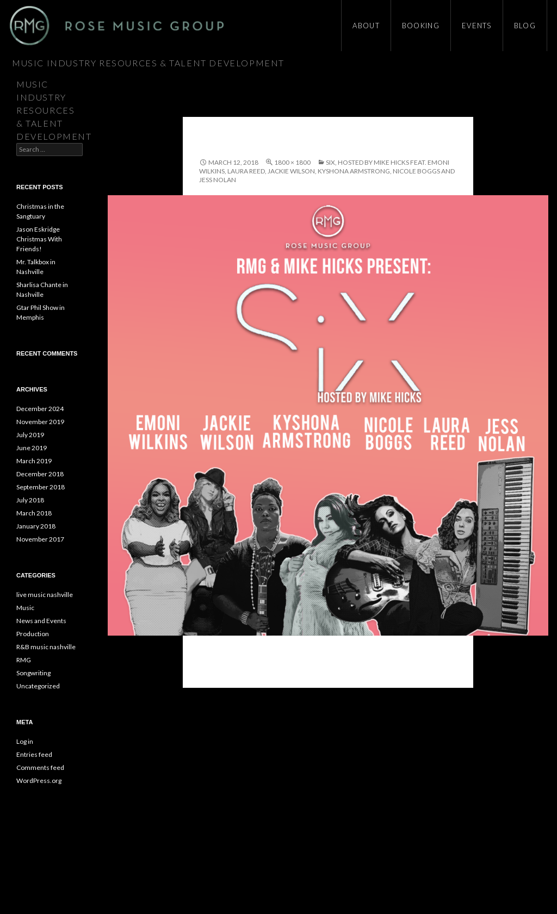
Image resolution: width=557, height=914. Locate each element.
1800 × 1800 (292, 162)
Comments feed (40, 767)
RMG (23, 660)
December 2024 (40, 409)
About (366, 25)
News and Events (41, 621)
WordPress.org (38, 780)
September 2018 (40, 487)
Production (32, 634)
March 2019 (34, 461)
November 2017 (40, 539)
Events (477, 25)
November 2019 (40, 422)
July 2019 (30, 435)
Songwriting (33, 673)
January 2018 (35, 526)
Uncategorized (38, 686)
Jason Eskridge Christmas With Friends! (39, 239)
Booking (421, 25)
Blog (525, 25)
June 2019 (31, 448)
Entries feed (34, 754)
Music (25, 608)
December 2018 (40, 474)
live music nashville (44, 594)
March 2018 (34, 513)
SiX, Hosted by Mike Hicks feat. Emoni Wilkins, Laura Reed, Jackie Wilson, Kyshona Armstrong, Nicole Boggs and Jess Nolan (327, 171)
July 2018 (30, 500)
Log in (24, 741)
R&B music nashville (46, 647)
